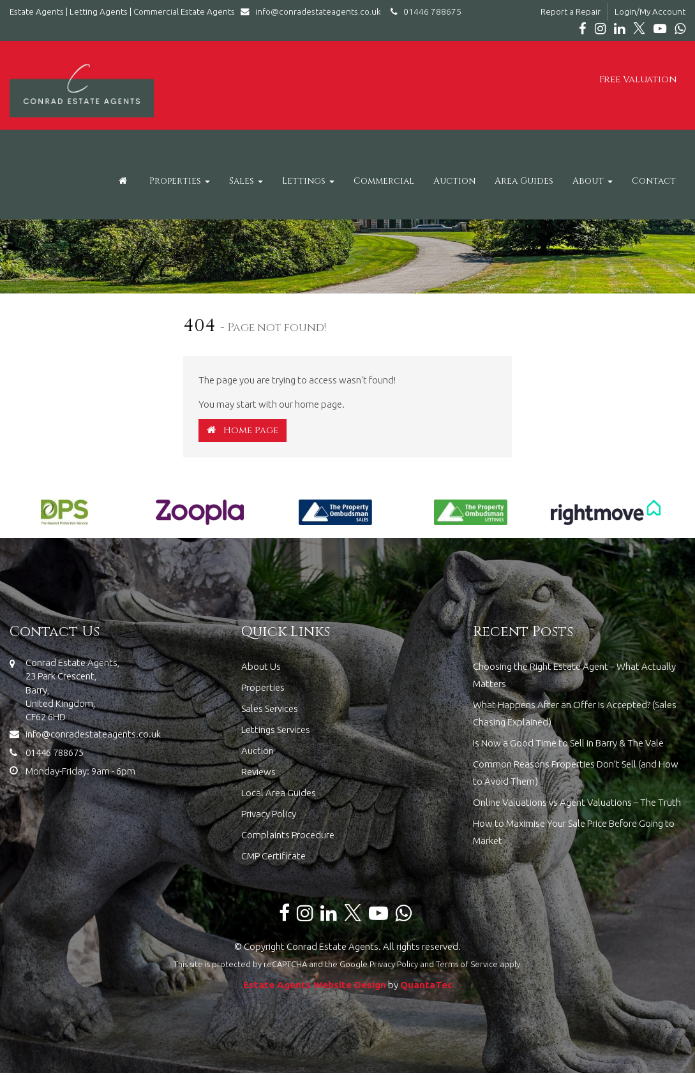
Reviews (258, 771)
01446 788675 (424, 11)
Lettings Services (275, 729)
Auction (454, 181)
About (592, 181)
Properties (179, 181)
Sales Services (269, 708)
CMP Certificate (273, 855)
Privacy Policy (268, 813)
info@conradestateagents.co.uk (314, 11)
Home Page (242, 430)
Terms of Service (467, 964)
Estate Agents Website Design (314, 984)
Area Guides (524, 181)
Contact (654, 181)
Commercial (384, 181)
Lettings (308, 181)
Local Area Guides (278, 792)
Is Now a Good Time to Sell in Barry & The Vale (568, 743)
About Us (261, 666)
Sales (246, 181)
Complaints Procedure (287, 834)
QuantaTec (426, 984)
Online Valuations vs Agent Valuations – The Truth (577, 802)
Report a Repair (571, 11)
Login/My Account (650, 11)
